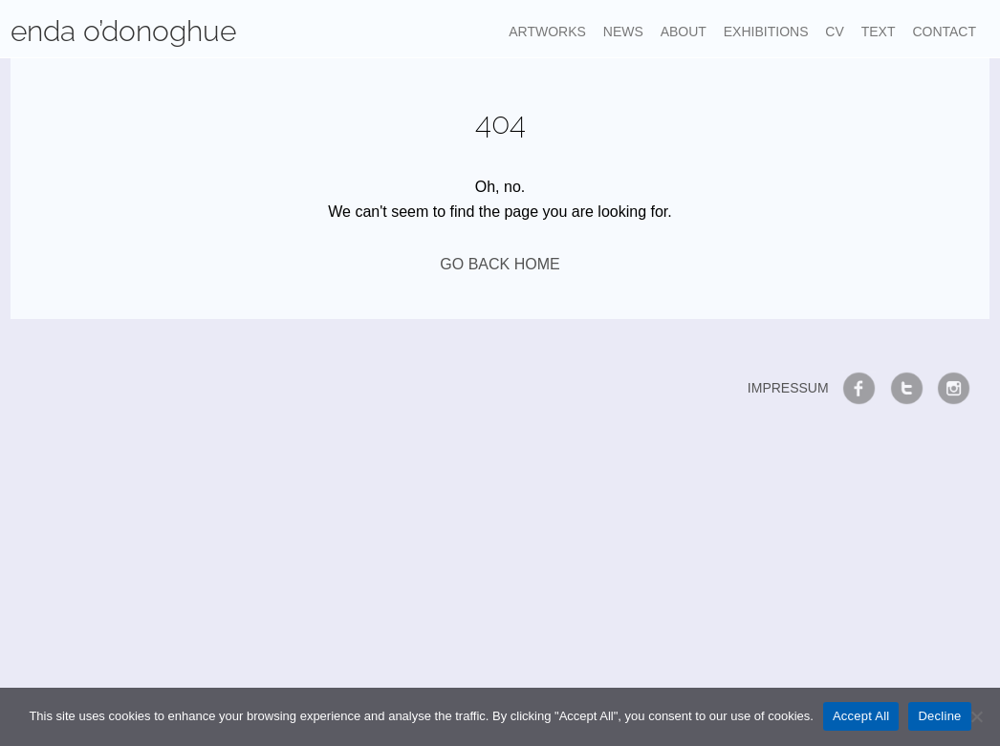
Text (878, 31)
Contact (944, 31)
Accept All (861, 716)
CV (834, 31)
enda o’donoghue (123, 31)
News (623, 31)
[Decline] (976, 716)
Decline (939, 716)
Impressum (788, 387)
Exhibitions (766, 31)
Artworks (547, 31)
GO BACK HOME (499, 264)
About (684, 31)
